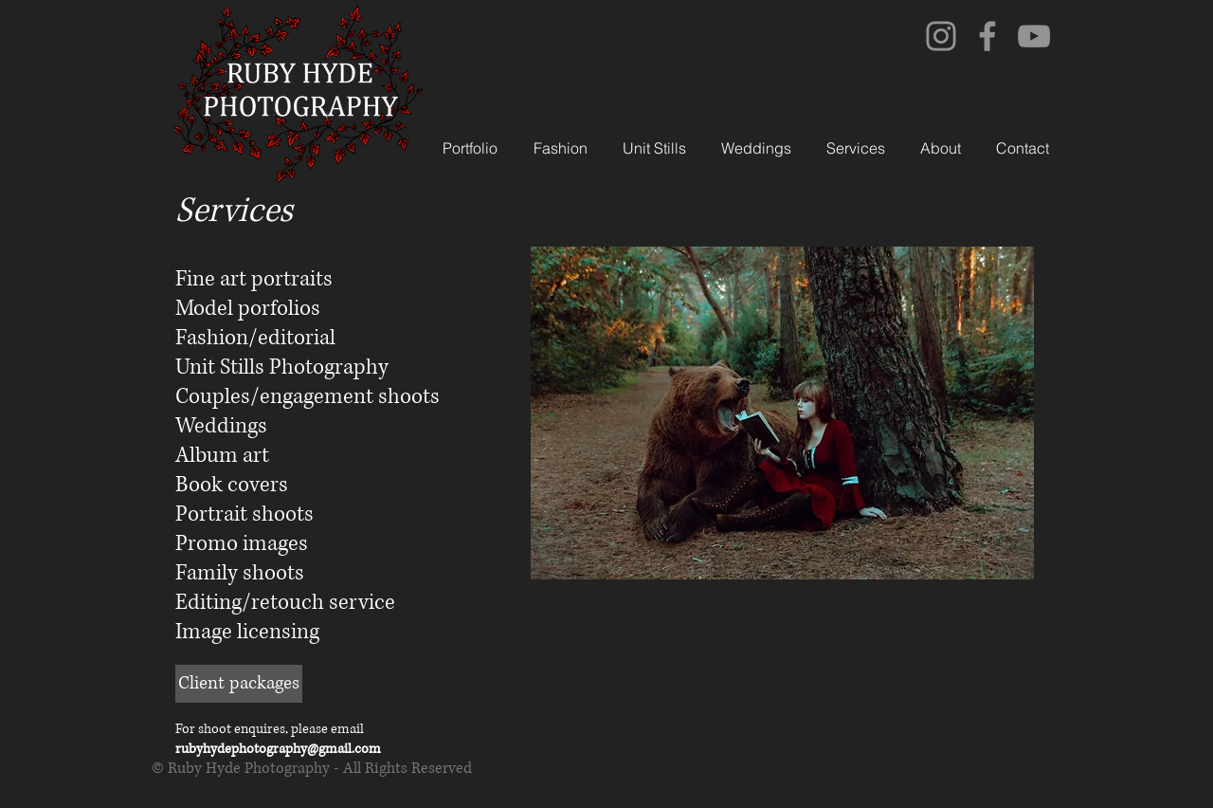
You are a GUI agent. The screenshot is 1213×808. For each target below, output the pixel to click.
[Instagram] (941, 36)
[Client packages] (238, 684)
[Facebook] (987, 36)
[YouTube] (1034, 36)
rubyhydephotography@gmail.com (278, 749)
